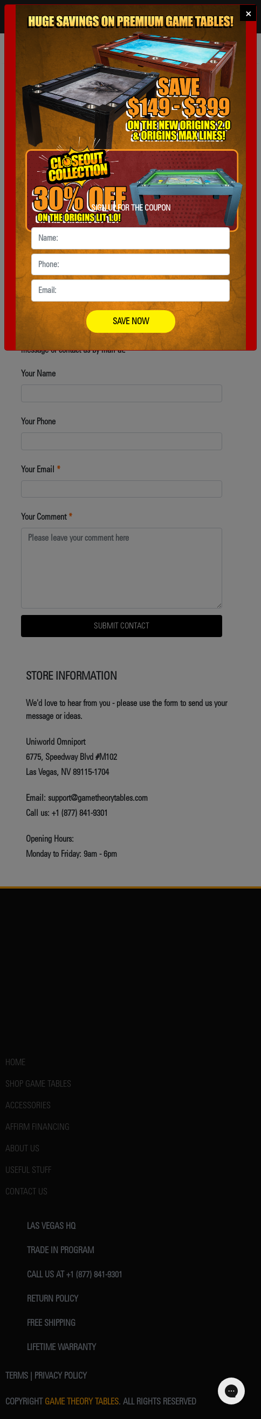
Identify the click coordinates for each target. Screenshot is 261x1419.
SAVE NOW (131, 321)
